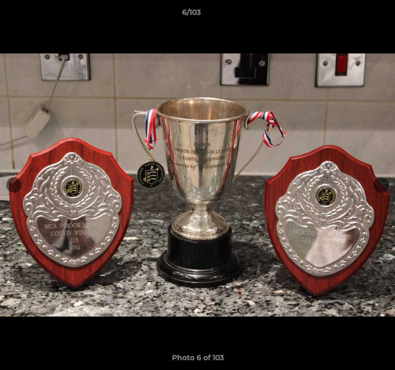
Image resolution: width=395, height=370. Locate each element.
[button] (358, 15)
